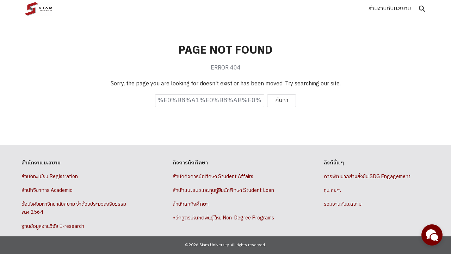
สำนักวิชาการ (35, 190)
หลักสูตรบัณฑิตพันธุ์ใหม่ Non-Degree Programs (223, 218)
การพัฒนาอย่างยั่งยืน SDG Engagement (367, 177)
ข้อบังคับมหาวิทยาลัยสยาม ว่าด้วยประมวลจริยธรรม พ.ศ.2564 (73, 208)
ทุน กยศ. (332, 190)
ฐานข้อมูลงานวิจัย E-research (52, 226)
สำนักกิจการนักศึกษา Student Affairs (213, 177)
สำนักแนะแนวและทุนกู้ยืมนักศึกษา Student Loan (223, 190)
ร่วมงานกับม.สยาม (390, 8)
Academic (61, 190)
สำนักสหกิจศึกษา (191, 204)
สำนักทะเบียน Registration (49, 177)
